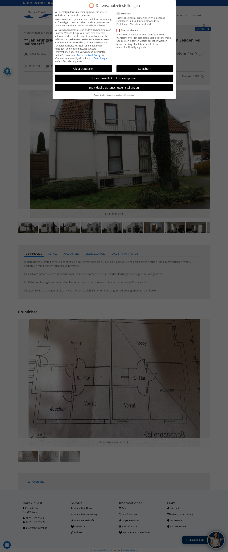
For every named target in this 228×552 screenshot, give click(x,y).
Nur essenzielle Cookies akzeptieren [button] (114, 78)
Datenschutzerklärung (88, 55)
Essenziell (125, 13)
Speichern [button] (144, 69)
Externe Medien (128, 30)
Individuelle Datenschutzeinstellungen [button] (114, 87)
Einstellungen (100, 58)
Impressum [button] (129, 95)
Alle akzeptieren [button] (83, 69)
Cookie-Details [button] (99, 95)
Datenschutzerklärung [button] (115, 95)
